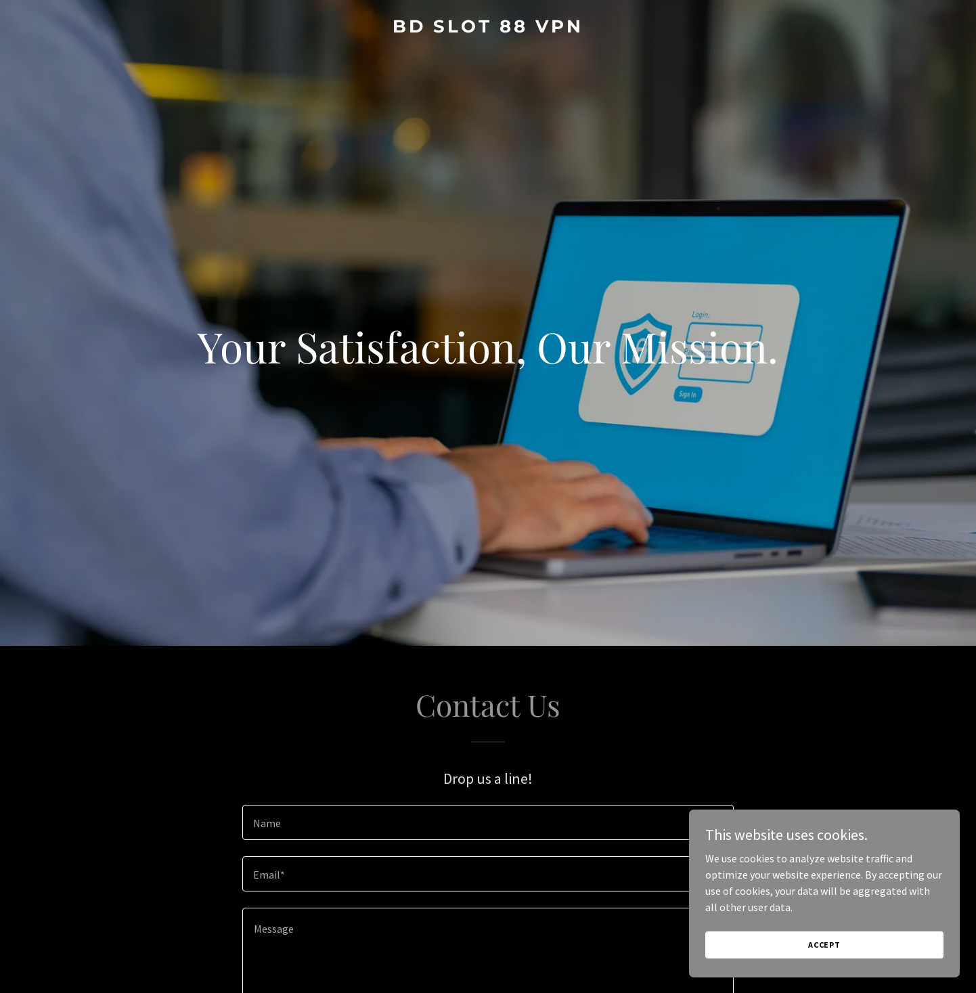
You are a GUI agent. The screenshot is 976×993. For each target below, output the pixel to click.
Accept (824, 945)
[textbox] (487, 822)
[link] (488, 28)
